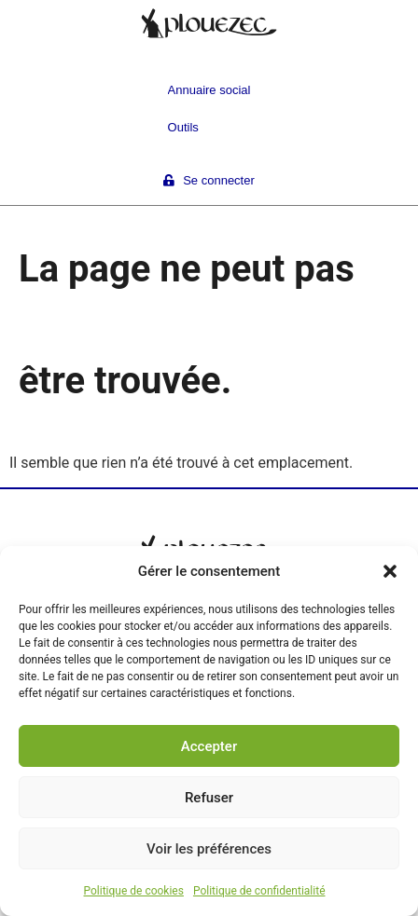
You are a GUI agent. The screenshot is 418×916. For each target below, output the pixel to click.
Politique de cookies (134, 890)
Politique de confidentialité (259, 890)
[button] (390, 571)
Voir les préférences (209, 849)
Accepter (209, 746)
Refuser (209, 797)
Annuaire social (209, 90)
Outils (183, 127)
